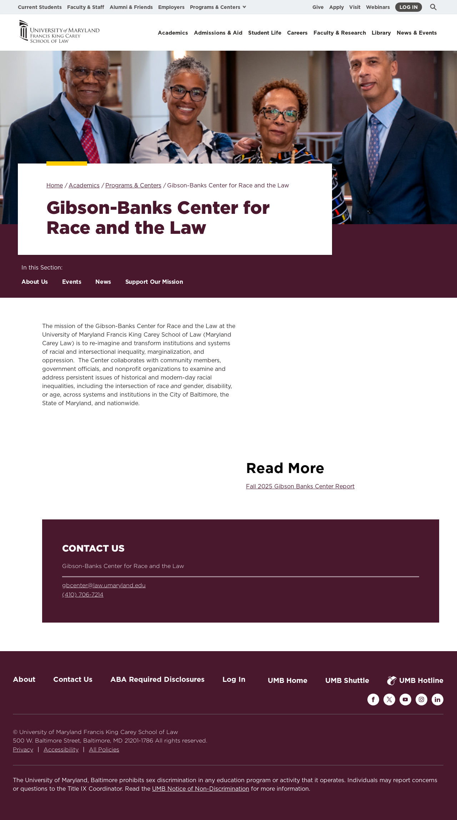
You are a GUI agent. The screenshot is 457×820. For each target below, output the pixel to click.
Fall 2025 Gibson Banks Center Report (300, 486)
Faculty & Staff (85, 7)
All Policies (104, 749)
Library (381, 33)
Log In (409, 7)
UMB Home (287, 680)
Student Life (264, 33)
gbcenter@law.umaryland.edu (104, 585)
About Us (34, 281)
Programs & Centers (133, 185)
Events (71, 281)
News (103, 281)
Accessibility (61, 749)
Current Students (40, 7)
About (24, 679)
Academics (173, 33)
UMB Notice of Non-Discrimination (200, 789)
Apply (336, 7)
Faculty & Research (339, 33)
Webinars (378, 7)
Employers (171, 7)
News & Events (417, 33)
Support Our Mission (154, 281)
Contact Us (72, 679)
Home (54, 185)
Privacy (23, 749)
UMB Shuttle (347, 680)
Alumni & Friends (131, 7)
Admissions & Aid (218, 33)
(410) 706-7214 (83, 595)
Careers (297, 33)
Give (318, 7)
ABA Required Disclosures (157, 679)
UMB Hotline (415, 680)
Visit (355, 7)
